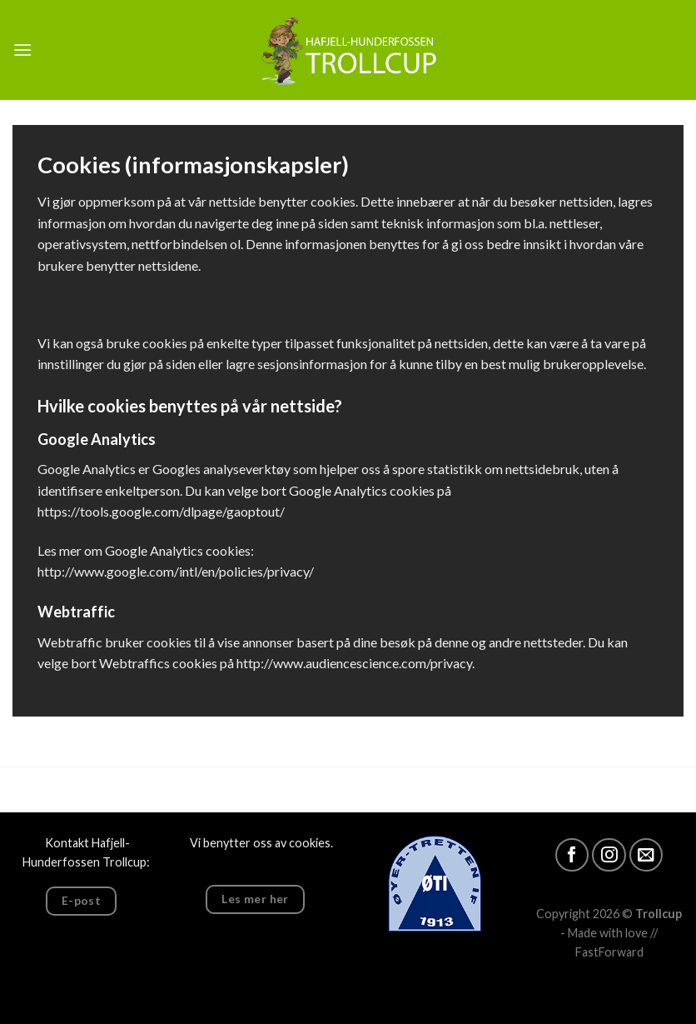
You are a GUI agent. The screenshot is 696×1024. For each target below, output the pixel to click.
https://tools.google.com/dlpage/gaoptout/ (161, 511)
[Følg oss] (572, 855)
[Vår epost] (646, 855)
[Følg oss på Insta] (609, 855)
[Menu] (22, 49)
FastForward (609, 952)
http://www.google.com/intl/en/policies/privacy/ (175, 571)
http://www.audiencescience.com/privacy (354, 663)
